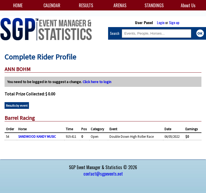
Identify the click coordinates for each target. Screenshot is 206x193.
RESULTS (86, 5)
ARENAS (119, 5)
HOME (18, 5)
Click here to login (97, 81)
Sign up (174, 22)
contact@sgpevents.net (103, 173)
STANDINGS (154, 5)
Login (160, 22)
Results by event (17, 105)
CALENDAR (51, 5)
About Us (188, 5)
